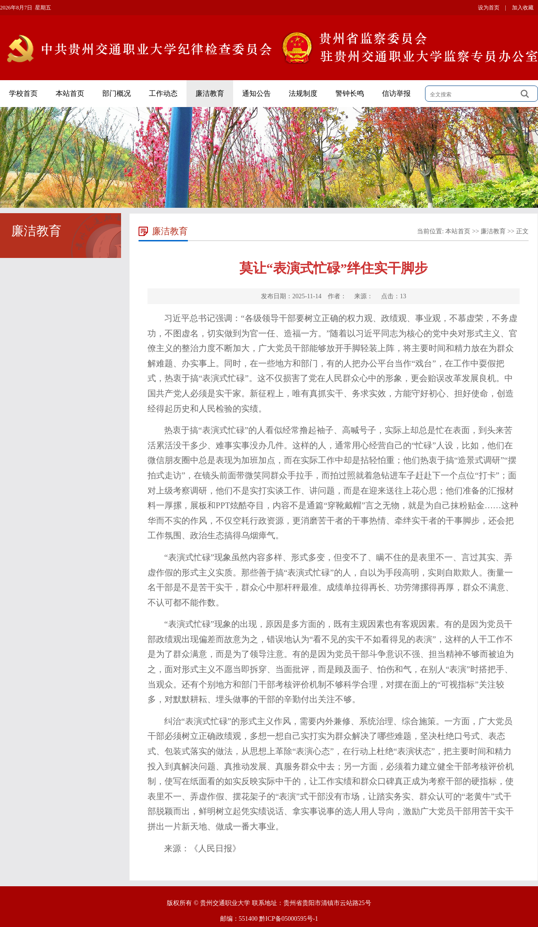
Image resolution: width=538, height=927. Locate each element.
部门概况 (116, 93)
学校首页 (23, 93)
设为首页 (488, 7)
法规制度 (303, 93)
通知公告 (256, 93)
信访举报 (396, 93)
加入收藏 (523, 7)
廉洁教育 (209, 93)
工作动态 (163, 93)
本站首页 (70, 93)
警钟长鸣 (349, 93)
